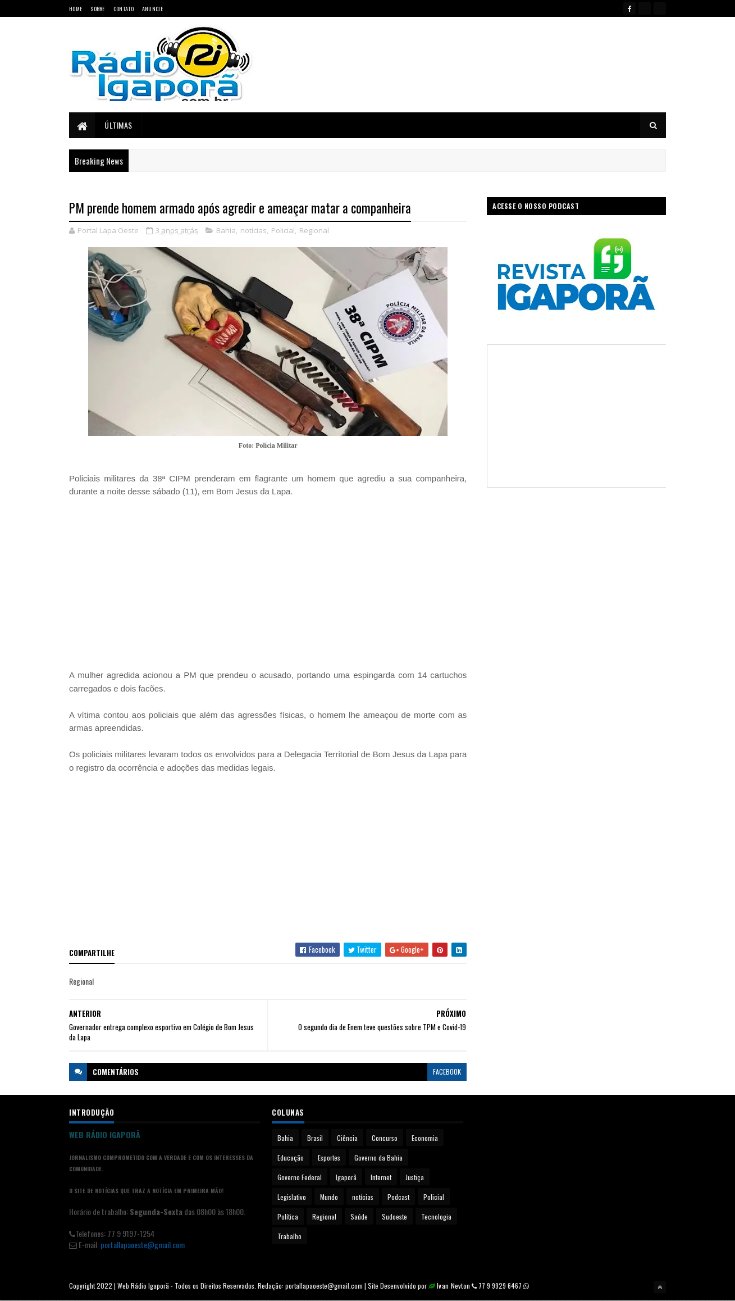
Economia (425, 1138)
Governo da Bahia (378, 1157)
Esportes (329, 1157)
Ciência (347, 1138)
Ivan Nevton (453, 1285)
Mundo (329, 1197)
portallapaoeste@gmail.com (143, 1244)
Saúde (359, 1216)
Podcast (398, 1197)
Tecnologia (436, 1216)
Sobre (97, 8)
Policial (283, 230)
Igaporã (346, 1177)
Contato (123, 8)
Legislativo (291, 1197)
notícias (253, 230)
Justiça (414, 1177)
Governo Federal (299, 1177)
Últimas (118, 125)
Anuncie (152, 8)
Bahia (226, 230)
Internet (381, 1177)
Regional (314, 230)
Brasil (315, 1138)
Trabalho (289, 1236)
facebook (447, 1071)
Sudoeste (394, 1216)
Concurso (385, 1138)
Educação (290, 1157)
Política (287, 1216)
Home (75, 8)
